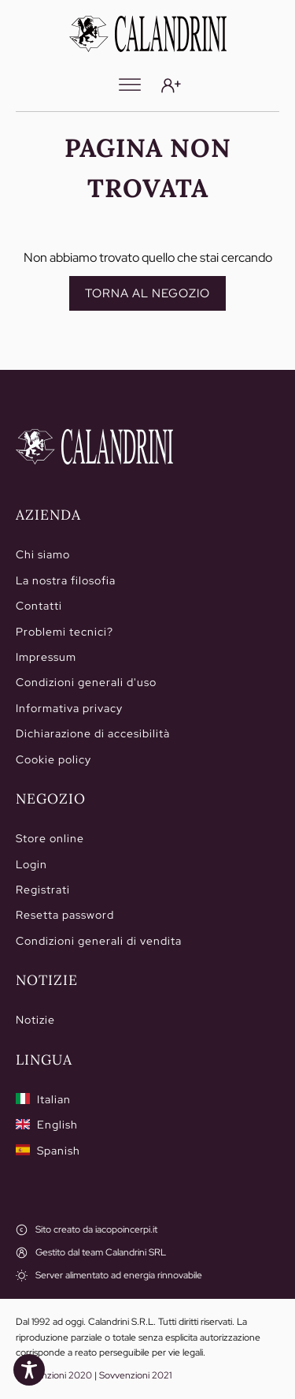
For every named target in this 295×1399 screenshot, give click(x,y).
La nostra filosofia (66, 580)
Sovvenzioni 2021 (135, 1375)
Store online (50, 838)
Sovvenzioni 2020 (54, 1375)
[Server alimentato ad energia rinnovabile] (109, 1275)
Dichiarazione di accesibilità (93, 733)
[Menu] (130, 85)
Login (31, 864)
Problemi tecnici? (64, 632)
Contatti (39, 606)
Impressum (46, 657)
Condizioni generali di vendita (99, 941)
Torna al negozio (147, 293)
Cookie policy (53, 759)
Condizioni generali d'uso (86, 682)
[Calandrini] (148, 34)
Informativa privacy (69, 708)
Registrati (43, 889)
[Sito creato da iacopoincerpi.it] (86, 1229)
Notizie (35, 1020)
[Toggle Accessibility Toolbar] (29, 1369)
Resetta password (65, 915)
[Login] (171, 85)
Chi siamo (43, 554)
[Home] (94, 447)
